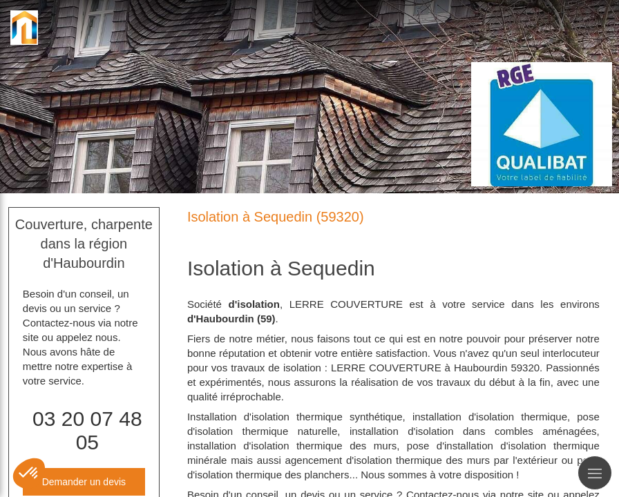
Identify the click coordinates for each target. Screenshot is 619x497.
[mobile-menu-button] (595, 473)
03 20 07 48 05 (87, 430)
